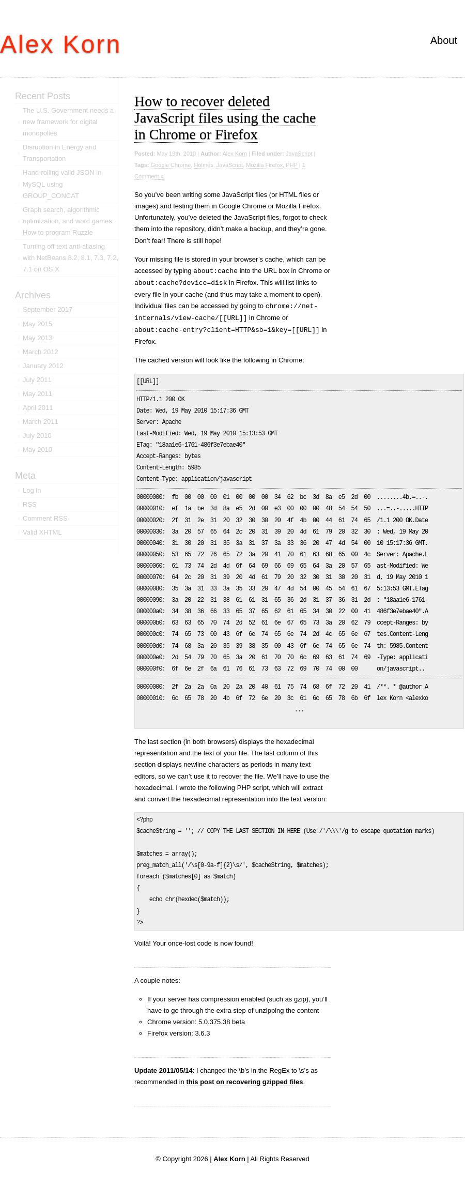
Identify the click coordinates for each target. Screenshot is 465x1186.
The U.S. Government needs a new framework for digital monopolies (68, 122)
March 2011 (40, 421)
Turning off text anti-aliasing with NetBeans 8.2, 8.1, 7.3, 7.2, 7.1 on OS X (70, 257)
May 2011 (37, 394)
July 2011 (37, 380)
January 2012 (43, 366)
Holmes (203, 165)
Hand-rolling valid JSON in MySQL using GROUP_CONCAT (62, 184)
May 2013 (37, 338)
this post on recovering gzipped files (244, 1082)
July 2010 (37, 435)
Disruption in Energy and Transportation (59, 152)
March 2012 (40, 352)
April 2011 (38, 408)
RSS (30, 504)
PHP (291, 165)
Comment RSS (45, 518)
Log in (32, 490)
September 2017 (47, 309)
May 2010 (37, 449)
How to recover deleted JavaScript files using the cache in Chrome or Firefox (225, 117)
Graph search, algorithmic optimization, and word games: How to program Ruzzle (68, 221)
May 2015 (37, 324)
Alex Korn (60, 44)
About (443, 40)
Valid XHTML (42, 532)
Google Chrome (171, 165)
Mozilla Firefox (264, 165)
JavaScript (299, 153)
